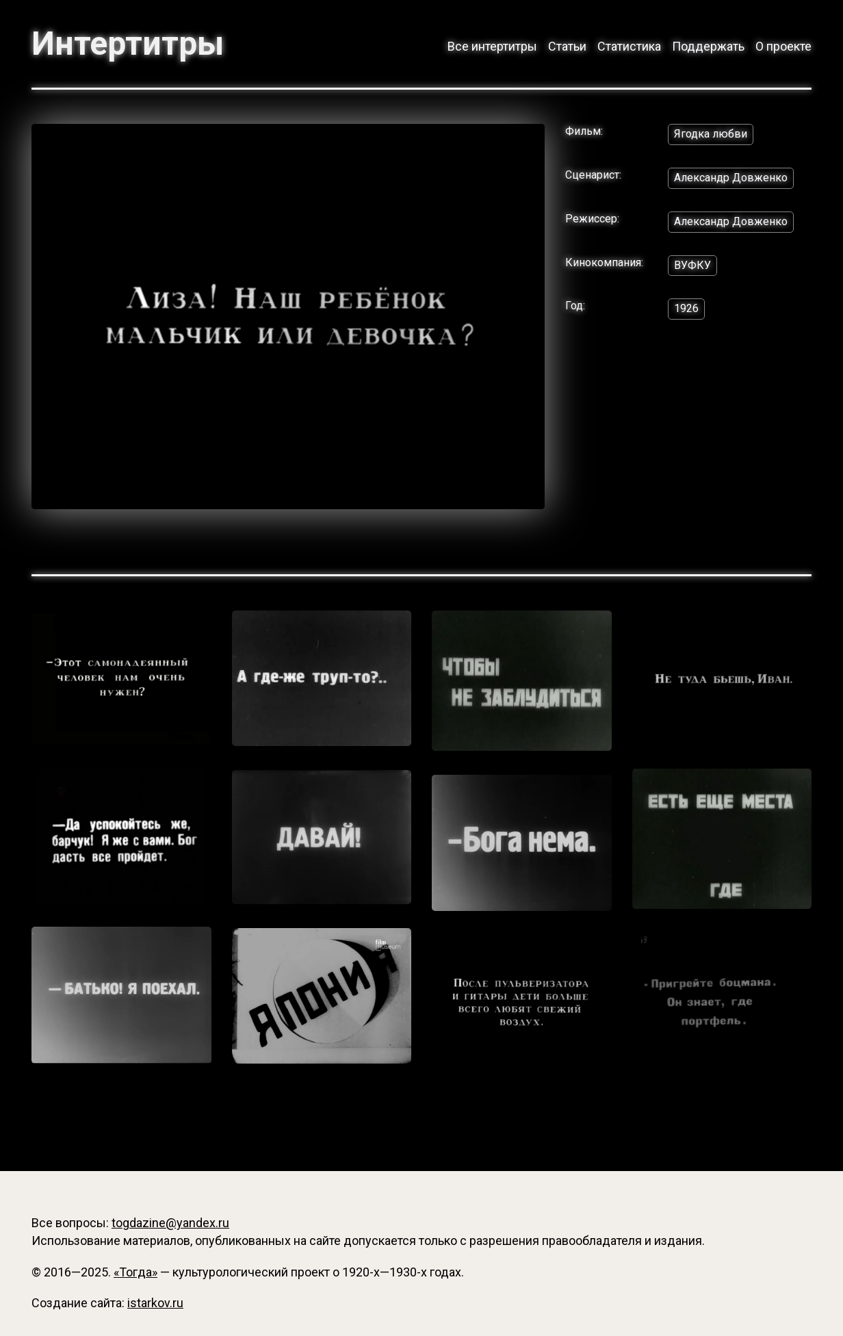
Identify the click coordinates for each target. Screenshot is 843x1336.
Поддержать (708, 46)
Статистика (629, 46)
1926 (686, 308)
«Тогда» (135, 1272)
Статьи (567, 46)
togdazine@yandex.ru (170, 1223)
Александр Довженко (731, 177)
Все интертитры (492, 46)
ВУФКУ (692, 265)
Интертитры (127, 43)
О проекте (783, 46)
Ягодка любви (710, 133)
